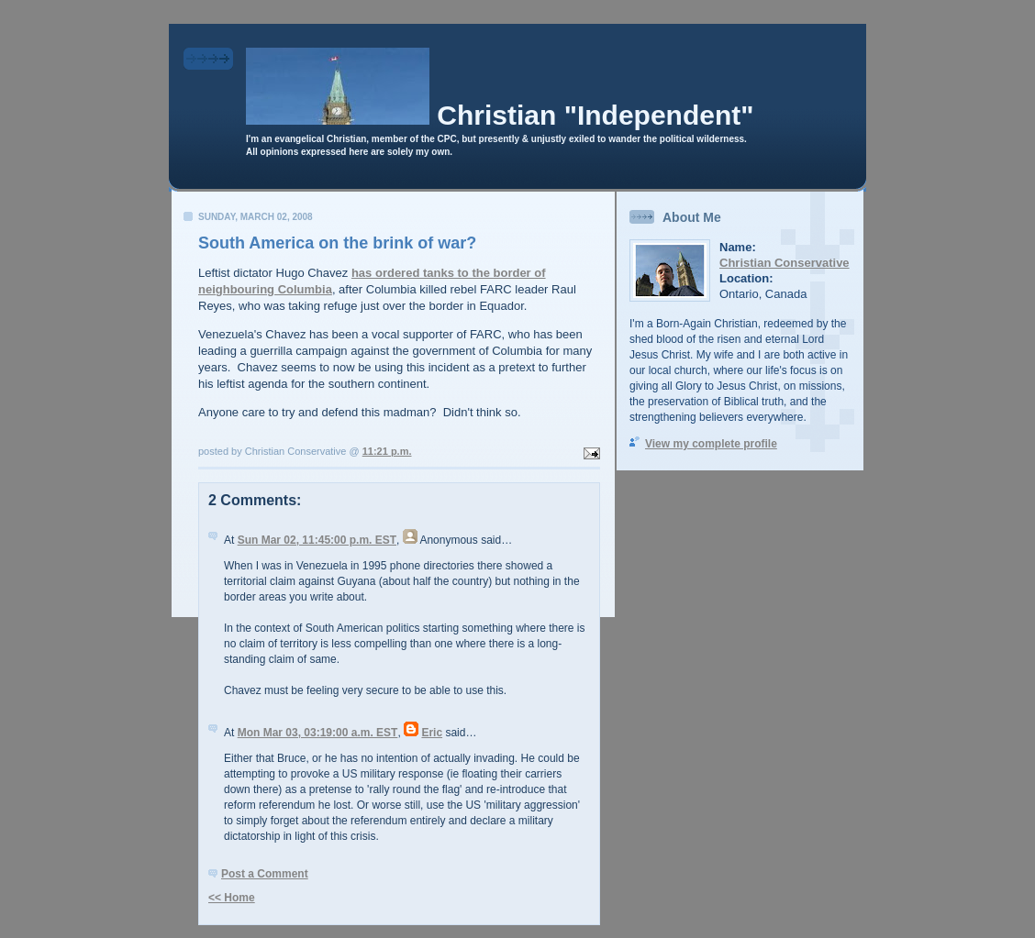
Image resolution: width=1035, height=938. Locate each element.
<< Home (231, 897)
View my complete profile (711, 443)
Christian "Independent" (595, 115)
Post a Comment (264, 873)
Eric (431, 732)
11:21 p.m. (387, 451)
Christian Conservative (784, 263)
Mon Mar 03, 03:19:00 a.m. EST (318, 732)
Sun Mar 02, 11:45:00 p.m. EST (317, 540)
